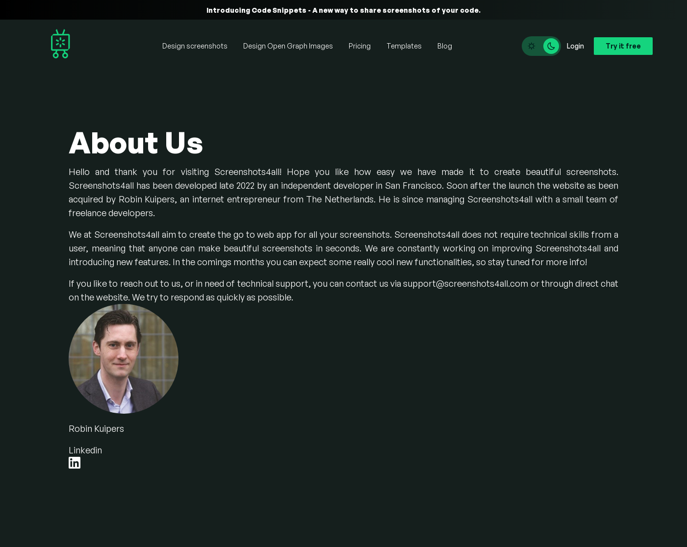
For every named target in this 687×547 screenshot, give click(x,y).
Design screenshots (195, 46)
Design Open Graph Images (288, 46)
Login (575, 46)
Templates (404, 46)
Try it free (623, 46)
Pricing (360, 46)
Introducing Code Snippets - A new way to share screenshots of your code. (343, 10)
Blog (444, 46)
